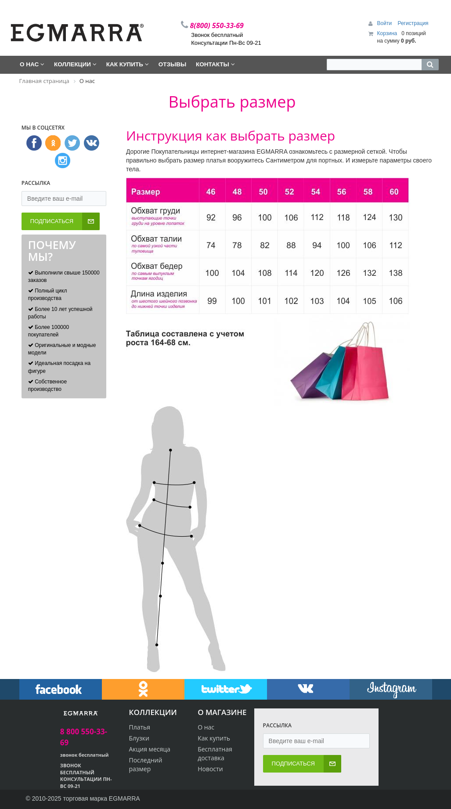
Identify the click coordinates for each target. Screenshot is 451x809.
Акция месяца (149, 749)
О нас (206, 727)
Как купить (214, 738)
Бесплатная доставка (215, 753)
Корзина (387, 33)
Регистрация (412, 23)
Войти (385, 23)
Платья (139, 727)
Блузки (139, 738)
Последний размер (145, 764)
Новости (210, 769)
